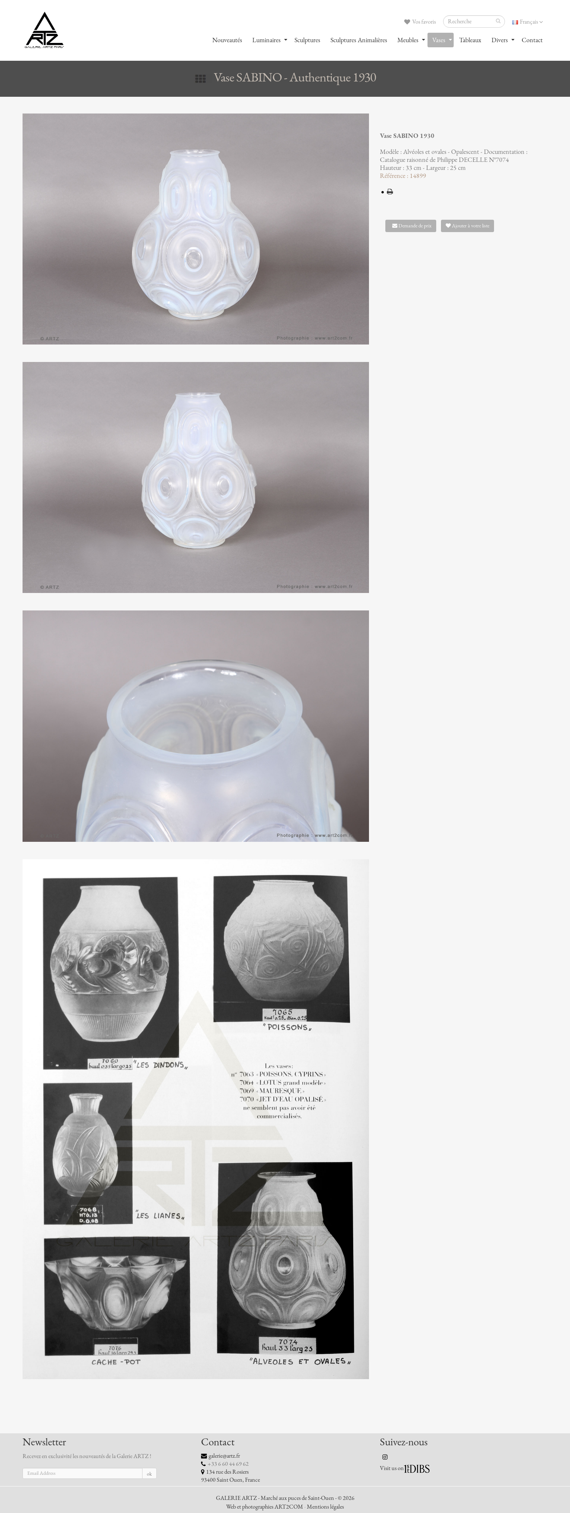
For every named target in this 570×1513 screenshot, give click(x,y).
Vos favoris (420, 21)
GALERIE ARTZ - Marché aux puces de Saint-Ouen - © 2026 (285, 1498)
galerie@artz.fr (224, 1456)
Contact (532, 40)
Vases (438, 40)
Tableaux (470, 40)
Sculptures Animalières (358, 40)
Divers (499, 40)
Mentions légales (325, 1506)
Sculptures (307, 40)
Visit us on (392, 1468)
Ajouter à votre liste (467, 226)
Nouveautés (227, 40)
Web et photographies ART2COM (264, 1506)
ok (149, 1474)
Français (527, 21)
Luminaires (266, 40)
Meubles (407, 40)
